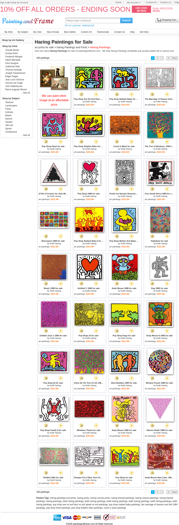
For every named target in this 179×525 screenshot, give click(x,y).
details (156, 10)
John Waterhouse (13, 86)
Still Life (9, 125)
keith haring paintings (73, 501)
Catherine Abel (12, 66)
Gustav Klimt (11, 53)
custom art (154, 51)
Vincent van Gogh (14, 83)
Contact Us (165, 2)
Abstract (9, 102)
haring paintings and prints (63, 498)
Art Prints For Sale (28, 20)
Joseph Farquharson (15, 73)
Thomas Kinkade (13, 70)
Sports (8, 128)
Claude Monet (12, 50)
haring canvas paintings (146, 498)
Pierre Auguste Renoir (16, 89)
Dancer (8, 118)
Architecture (11, 132)
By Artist (9, 32)
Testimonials (103, 32)
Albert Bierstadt (12, 60)
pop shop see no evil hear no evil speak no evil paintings (80, 504)
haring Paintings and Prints (72, 47)
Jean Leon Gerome (14, 79)
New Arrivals (53, 32)
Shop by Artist (9, 46)
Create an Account (19, 2)
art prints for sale (44, 47)
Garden (9, 122)
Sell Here (144, 32)
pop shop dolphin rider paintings (86, 508)
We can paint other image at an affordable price (54, 100)
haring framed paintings (122, 498)
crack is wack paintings (115, 508)
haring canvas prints (100, 498)
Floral (8, 109)
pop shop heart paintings (58, 508)
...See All (25, 93)
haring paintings (54, 501)
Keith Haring (90, 101)
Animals (9, 112)
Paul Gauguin (12, 63)
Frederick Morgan (13, 56)
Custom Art (151, 2)
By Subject (23, 32)
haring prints (83, 498)
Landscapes (11, 105)
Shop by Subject (11, 98)
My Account (133, 2)
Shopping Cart (169, 20)
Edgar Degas (11, 76)
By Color (37, 32)
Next (174, 58)
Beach (8, 115)
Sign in (3, 2)
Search (126, 20)
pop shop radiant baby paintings (124, 504)
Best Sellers (70, 32)
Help (176, 2)
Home (118, 2)
